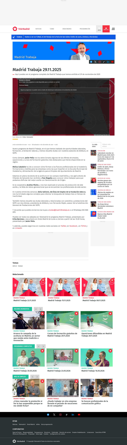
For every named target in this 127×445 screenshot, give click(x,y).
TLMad (52, 29)
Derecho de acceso (65, 432)
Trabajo (20, 266)
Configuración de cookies (57, 434)
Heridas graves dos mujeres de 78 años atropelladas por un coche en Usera (93, 180)
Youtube (112, 62)
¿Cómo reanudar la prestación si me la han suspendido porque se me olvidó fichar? (29, 388)
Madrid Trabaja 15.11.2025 (63, 287)
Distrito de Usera (104, 178)
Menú (113, 28)
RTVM (15, 421)
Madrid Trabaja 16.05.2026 (97, 357)
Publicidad (55, 432)
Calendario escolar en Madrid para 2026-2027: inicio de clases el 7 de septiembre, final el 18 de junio (93, 153)
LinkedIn (108, 62)
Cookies (46, 434)
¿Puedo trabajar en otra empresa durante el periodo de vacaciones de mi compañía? (63, 388)
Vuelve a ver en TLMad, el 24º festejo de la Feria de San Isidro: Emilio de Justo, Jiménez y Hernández (61, 37)
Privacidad (31, 434)
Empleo (15, 266)
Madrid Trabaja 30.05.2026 (29, 357)
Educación (101, 151)
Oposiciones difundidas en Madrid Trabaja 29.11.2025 (97, 320)
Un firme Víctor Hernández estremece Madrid (93, 204)
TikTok (104, 62)
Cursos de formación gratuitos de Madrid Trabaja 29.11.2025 (63, 320)
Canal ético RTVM (100, 432)
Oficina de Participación (20, 434)
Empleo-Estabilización (79, 432)
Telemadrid (22, 424)
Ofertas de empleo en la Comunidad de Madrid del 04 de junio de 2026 (93, 192)
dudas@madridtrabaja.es (59, 210)
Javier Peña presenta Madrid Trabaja (64, 51)
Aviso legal (39, 434)
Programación (85, 29)
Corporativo (18, 429)
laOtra (38, 424)
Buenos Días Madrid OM (106, 212)
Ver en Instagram (60, 414)
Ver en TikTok (66, 415)
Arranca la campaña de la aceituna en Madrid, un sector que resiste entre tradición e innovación (29, 320)
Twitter (95, 62)
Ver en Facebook (48, 415)
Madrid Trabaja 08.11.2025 (98, 287)
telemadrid (19, 441)
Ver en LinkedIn (73, 414)
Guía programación (47, 424)
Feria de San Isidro (104, 164)
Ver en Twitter (54, 415)
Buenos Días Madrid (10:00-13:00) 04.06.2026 (93, 214)
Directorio (47, 432)
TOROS (19, 37)
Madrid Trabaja (19, 298)
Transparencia (38, 432)
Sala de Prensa (17, 432)
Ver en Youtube (79, 414)
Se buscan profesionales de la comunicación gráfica (97, 388)
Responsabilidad (28, 432)
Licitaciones (90, 432)
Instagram (99, 62)
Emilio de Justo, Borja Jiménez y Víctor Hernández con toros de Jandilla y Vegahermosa (93, 166)
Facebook (91, 62)
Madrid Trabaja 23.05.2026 (63, 357)
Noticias (38, 29)
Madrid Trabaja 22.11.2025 (29, 287)
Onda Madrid (66, 29)
